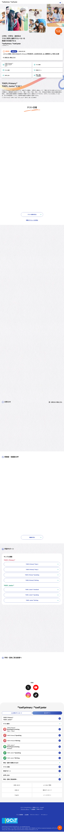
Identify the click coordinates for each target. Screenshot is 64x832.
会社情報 (26, 816)
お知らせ (17, 792)
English (17, 797)
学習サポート (38, 70)
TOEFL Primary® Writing (32, 582)
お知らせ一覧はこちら (10, 57)
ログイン (48, 714)
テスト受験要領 (19, 816)
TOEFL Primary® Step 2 (32, 571)
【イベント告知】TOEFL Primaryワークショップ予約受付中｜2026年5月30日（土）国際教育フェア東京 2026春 (31, 54)
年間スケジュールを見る (32, 220)
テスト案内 (37, 65)
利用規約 (33, 811)
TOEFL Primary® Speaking (32, 576)
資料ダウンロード (17, 714)
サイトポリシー (44, 816)
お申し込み (6, 75)
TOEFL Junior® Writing (32, 602)
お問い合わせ (16, 787)
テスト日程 (6, 70)
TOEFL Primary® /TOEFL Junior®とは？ (8, 64)
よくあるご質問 (47, 787)
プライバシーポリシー (25, 811)
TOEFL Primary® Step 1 (32, 566)
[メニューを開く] (60, 3)
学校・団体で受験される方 (10, 764)
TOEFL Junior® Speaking (32, 596)
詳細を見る (32, 539)
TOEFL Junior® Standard (32, 591)
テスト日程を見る (32, 214)
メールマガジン (47, 797)
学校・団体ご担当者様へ (38, 75)
